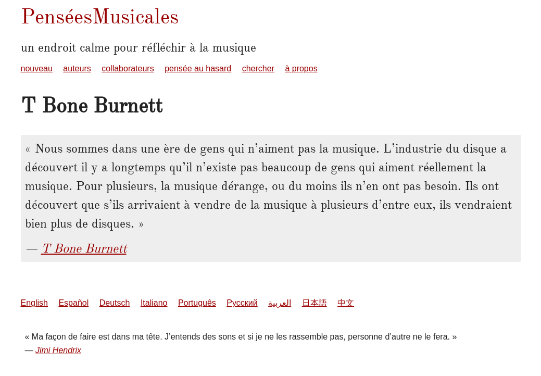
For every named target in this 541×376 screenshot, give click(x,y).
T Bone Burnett (84, 248)
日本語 (314, 302)
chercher (258, 68)
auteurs (77, 68)
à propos (301, 68)
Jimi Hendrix (58, 350)
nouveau (37, 68)
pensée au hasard (198, 68)
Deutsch (114, 302)
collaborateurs (128, 68)
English (34, 302)
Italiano (154, 302)
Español (73, 302)
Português (197, 302)
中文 (345, 302)
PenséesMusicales (100, 16)
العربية (279, 302)
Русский (242, 302)
